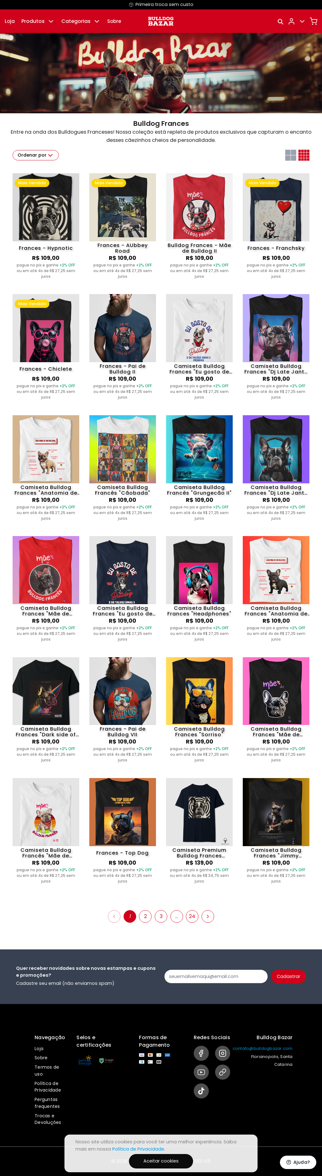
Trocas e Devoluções (48, 1119)
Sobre (114, 21)
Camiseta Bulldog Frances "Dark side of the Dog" (46, 732)
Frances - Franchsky (276, 248)
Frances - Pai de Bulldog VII (123, 732)
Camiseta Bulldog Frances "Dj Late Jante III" (276, 369)
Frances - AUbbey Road (122, 248)
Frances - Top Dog (122, 852)
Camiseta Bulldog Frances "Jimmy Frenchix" (276, 853)
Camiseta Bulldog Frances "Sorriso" (199, 732)
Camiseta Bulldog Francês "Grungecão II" (199, 490)
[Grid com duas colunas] (290, 155)
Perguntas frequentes (47, 1102)
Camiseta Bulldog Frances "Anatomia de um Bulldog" (45, 490)
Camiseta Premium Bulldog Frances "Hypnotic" (199, 853)
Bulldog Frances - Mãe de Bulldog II (199, 248)
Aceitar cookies (161, 1161)
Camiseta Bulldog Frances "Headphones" (199, 611)
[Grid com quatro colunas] (303, 155)
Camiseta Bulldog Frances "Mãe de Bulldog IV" (45, 611)
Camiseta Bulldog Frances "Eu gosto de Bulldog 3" (123, 611)
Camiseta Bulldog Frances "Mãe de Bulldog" (276, 732)
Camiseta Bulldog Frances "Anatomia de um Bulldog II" (276, 611)
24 (192, 916)
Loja (10, 21)
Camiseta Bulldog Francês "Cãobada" (122, 490)
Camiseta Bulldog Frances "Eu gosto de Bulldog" (199, 369)
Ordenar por (36, 155)
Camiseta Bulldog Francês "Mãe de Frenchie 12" (45, 853)
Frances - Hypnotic (46, 248)
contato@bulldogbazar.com (263, 1048)
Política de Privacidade (48, 1086)
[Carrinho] (313, 21)
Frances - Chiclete (45, 369)
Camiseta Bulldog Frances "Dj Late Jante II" (276, 490)
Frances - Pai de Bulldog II (123, 369)
